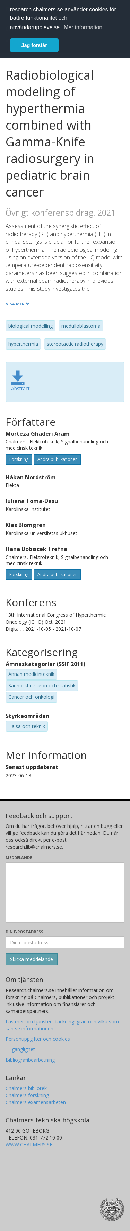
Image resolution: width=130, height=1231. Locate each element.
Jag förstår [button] (34, 45)
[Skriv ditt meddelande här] (65, 892)
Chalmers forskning (27, 1095)
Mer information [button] (83, 27)
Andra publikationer (57, 459)
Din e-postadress (24, 931)
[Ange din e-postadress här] (65, 942)
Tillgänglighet (20, 1049)
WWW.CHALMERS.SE (29, 1144)
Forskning (18, 459)
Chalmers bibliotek (26, 1088)
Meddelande (19, 857)
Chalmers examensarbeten (36, 1102)
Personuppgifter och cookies (38, 1039)
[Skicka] (32, 959)
